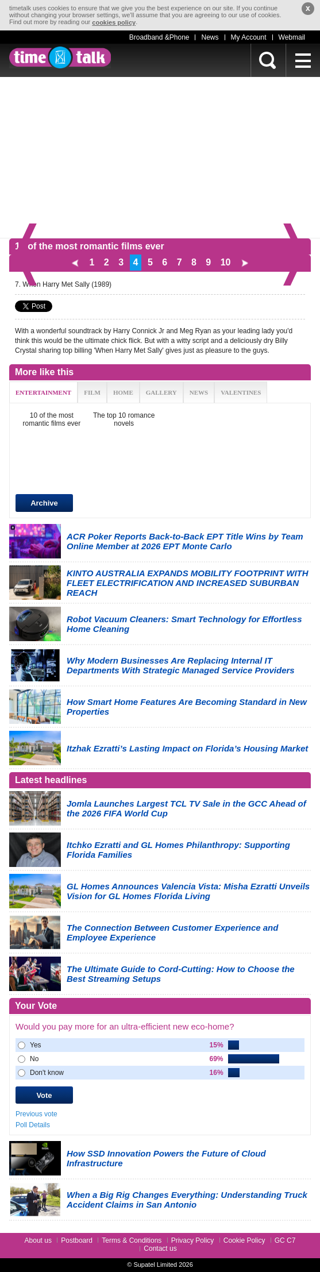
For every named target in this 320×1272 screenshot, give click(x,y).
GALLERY (161, 392)
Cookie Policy (244, 1240)
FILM (92, 392)
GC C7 (285, 1240)
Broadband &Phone (159, 37)
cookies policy (114, 22)
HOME (123, 392)
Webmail (292, 37)
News (209, 37)
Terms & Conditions (131, 1240)
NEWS (199, 392)
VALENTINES (241, 392)
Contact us (160, 1248)
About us (38, 1240)
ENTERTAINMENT (43, 392)
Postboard (76, 1240)
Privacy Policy (192, 1240)
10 (226, 262)
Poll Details (33, 1125)
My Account (249, 37)
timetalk (60, 57)
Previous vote (36, 1114)
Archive (44, 503)
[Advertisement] (160, 157)
